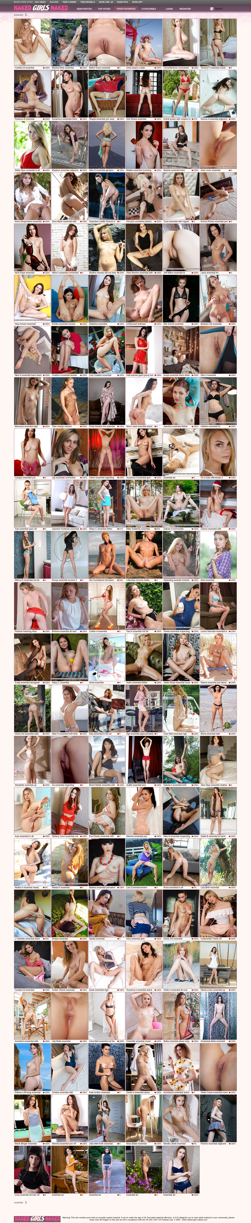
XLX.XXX (54, 2)
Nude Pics (122, 2)
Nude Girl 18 (106, 2)
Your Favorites (126, 9)
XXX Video (40, 2)
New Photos (84, 9)
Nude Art (137, 2)
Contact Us (148, 1222)
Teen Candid (69, 2)
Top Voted (104, 9)
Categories (149, 9)
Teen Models (87, 2)
